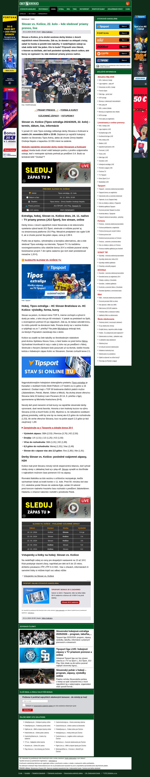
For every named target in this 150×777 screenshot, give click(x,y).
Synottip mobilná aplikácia (107, 262)
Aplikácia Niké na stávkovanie (108, 315)
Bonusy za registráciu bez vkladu (109, 112)
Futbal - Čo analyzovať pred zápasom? (111, 333)
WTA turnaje (103, 115)
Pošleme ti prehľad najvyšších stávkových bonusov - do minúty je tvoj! (54, 697)
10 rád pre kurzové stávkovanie (109, 347)
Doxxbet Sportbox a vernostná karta (110, 290)
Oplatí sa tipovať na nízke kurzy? (109, 357)
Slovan (65, 469)
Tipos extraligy (78, 382)
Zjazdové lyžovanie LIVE (106, 147)
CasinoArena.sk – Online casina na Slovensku (70, 726)
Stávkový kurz (103, 343)
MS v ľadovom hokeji (105, 80)
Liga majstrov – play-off (106, 83)
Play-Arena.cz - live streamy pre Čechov (37, 749)
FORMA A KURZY (69, 110)
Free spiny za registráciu (106, 119)
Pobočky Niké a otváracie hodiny (109, 312)
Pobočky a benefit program (107, 266)
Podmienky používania (55, 773)
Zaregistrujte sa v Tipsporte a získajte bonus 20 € (48, 428)
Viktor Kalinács (47, 32)
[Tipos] (10, 157)
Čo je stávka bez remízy (106, 326)
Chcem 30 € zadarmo (70, 602)
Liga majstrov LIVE (105, 129)
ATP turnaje (102, 98)
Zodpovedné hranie (75, 768)
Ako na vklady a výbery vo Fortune (110, 245)
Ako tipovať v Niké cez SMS (107, 305)
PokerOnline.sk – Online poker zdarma (37, 733)
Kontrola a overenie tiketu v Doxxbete (110, 287)
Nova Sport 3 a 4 (104, 178)
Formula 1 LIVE (104, 150)
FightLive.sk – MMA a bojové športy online (38, 729)
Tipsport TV (76, 206)
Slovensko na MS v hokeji (107, 87)
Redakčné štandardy (38, 773)
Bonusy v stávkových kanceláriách (109, 101)
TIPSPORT (69, 210)
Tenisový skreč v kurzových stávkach (110, 322)
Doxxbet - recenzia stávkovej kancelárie (111, 273)
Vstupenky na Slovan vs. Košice (39, 576)
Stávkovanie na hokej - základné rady (110, 336)
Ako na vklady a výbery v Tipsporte (110, 203)
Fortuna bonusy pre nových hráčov (110, 231)
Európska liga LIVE (105, 133)
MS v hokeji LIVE (104, 126)
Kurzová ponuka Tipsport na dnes (109, 210)
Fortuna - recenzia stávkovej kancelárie (111, 224)
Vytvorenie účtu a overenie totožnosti (110, 196)
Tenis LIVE (102, 154)
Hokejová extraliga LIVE (106, 164)
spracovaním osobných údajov (43, 706)
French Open (103, 91)
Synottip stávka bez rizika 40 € (108, 259)
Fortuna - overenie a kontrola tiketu (110, 241)
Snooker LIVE (103, 161)
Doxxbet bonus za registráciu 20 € (109, 276)
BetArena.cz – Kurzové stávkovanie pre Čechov (71, 742)
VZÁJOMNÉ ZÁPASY (48, 116)
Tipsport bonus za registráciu (108, 192)
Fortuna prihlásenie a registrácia (109, 227)
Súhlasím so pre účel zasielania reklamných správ (51, 706)
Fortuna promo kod (105, 234)
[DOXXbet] (140, 157)
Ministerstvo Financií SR (38, 768)
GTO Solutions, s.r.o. (110, 773)
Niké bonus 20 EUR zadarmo (108, 308)
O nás (20, 773)
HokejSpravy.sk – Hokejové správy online (38, 722)
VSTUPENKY (67, 116)
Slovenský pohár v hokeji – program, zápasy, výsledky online (71, 673)
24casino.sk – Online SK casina (35, 745)
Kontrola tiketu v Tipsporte (107, 213)
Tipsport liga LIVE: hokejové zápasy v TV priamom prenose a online (74, 652)
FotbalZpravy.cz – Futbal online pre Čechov (69, 729)
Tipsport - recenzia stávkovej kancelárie (111, 189)
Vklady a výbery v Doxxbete (107, 280)
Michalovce (63, 328)
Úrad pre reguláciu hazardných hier (58, 768)
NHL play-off (103, 105)
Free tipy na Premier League (108, 361)
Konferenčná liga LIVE (106, 136)
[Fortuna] (10, 85)
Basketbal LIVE (104, 182)
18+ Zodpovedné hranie (92, 773)
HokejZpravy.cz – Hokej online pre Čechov (69, 733)
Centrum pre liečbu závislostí (91, 768)
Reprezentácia (42, 14)
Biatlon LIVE (103, 143)
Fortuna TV (102, 171)
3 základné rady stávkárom (107, 340)
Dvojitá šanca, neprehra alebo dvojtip (110, 329)
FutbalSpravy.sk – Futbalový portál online (37, 726)
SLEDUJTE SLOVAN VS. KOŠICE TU (43, 260)
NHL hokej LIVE (104, 140)
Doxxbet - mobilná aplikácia (107, 283)
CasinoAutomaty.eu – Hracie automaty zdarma (70, 722)
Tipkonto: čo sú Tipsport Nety (108, 199)
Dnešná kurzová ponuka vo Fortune (110, 238)
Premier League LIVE (105, 168)
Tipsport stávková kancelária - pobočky (111, 217)
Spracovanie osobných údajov (73, 773)
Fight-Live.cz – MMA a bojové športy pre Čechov (71, 745)
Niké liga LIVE (103, 157)
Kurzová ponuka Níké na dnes (108, 301)
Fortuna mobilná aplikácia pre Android (111, 248)
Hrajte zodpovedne (60, 610)
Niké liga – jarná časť (105, 94)
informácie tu (31, 612)
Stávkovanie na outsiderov (107, 354)
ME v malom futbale (105, 108)
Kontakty (27, 773)
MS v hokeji (32, 14)
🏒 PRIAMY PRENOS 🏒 (46, 110)
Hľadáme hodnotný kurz (106, 350)
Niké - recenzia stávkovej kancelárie (110, 298)
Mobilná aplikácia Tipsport (107, 206)
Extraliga (23, 14)
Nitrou (85, 341)
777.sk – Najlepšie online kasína (35, 742)
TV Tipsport (102, 175)
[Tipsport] (140, 85)
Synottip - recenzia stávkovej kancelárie (111, 255)
